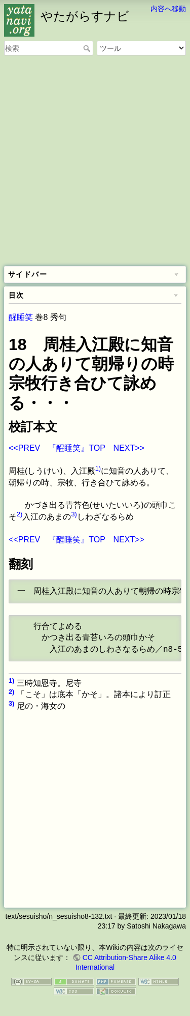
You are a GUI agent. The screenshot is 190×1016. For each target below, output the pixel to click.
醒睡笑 (21, 317)
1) (98, 468)
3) (74, 514)
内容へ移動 (168, 9)
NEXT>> (128, 448)
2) (19, 514)
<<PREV (24, 448)
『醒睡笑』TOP (76, 448)
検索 (88, 48)
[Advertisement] (95, 161)
